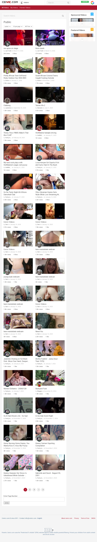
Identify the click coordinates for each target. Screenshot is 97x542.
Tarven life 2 (40, 105)
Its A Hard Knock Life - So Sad (16, 416)
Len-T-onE (8, 51)
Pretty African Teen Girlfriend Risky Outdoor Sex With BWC (15, 77)
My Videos (14, 8)
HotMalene (40, 135)
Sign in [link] (84, 3)
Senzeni (39, 108)
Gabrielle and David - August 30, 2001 (48, 474)
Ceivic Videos (9, 222)
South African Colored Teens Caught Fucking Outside (46, 77)
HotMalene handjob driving (45, 133)
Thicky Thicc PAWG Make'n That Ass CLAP (16, 134)
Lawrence (8, 108)
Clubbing (7, 105)
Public (7, 22)
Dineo (7, 80)
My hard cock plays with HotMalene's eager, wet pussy (15, 163)
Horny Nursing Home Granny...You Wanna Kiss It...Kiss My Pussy (16, 444)
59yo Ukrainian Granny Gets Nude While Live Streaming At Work (47, 193)
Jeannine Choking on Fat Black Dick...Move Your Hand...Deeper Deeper (16, 360)
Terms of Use (85, 518)
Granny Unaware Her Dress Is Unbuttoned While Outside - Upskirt (15, 474)
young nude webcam (12, 277)
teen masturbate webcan (45, 249)
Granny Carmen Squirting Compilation (45, 444)
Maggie (39, 391)
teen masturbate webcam (13, 331)
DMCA (93, 518)
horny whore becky (11, 137)
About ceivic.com (66, 518)
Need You (39, 331)
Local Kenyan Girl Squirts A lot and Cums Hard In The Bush (47, 163)
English (39, 518)
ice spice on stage (11, 48)
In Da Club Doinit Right (44, 416)
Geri (6, 224)
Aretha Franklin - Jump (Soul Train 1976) (46, 360)
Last (43, 489)
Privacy (76, 518)
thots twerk (39, 48)
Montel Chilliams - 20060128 (15, 389)
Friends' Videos (25, 8)
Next (38, 489)
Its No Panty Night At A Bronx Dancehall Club (15, 193)
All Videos (5, 8)
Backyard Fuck (41, 389)
